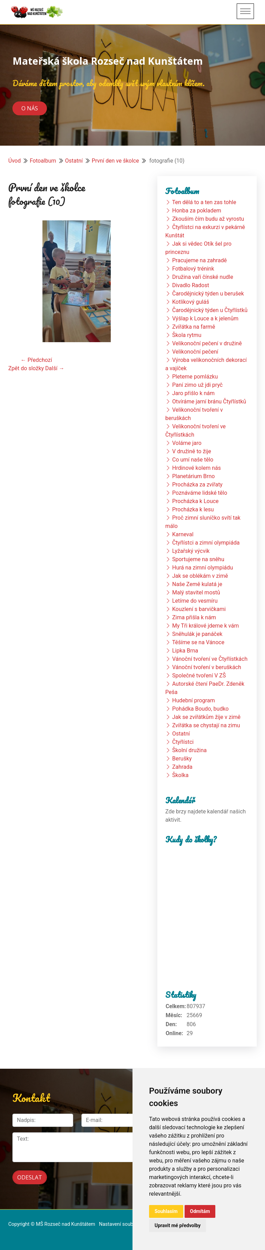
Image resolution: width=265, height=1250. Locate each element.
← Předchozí (36, 360)
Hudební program (193, 700)
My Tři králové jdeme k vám (205, 625)
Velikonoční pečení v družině (207, 343)
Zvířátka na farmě (193, 326)
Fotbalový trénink (193, 268)
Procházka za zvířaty (197, 484)
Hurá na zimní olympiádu (202, 567)
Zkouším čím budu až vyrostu (208, 219)
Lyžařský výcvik (190, 551)
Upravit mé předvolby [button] (177, 1225)
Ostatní (74, 160)
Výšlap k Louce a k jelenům (205, 318)
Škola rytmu (187, 335)
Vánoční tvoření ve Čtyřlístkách (209, 659)
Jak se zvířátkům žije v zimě (206, 717)
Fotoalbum (43, 160)
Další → (54, 368)
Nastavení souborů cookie (127, 1224)
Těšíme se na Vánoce (198, 642)
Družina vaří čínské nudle (202, 277)
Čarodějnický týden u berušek (208, 293)
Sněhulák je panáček (197, 634)
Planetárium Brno (193, 476)
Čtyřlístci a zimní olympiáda (205, 542)
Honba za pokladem (196, 210)
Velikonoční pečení (195, 351)
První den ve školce (115, 160)
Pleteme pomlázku (195, 376)
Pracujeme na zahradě (199, 260)
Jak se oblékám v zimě (200, 576)
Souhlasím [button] (166, 1211)
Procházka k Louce (195, 501)
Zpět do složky (26, 368)
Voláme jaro (187, 443)
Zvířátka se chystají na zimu (206, 725)
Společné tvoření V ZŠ (199, 675)
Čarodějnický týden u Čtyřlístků (209, 310)
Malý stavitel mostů (196, 592)
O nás (29, 108)
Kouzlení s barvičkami (199, 609)
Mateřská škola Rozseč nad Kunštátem (107, 60)
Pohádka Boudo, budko (200, 708)
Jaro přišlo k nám (193, 393)
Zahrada (182, 767)
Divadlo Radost (190, 285)
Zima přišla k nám (194, 617)
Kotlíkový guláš (190, 302)
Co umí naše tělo (192, 459)
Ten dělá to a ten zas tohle (204, 202)
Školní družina (189, 750)
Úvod (14, 160)
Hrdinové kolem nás (196, 468)
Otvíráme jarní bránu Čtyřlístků (209, 401)
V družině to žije (191, 451)
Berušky (182, 758)
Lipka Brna (185, 650)
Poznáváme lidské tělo (199, 493)
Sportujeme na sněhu (198, 559)
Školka (180, 775)
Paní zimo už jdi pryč (197, 385)
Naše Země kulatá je (197, 584)
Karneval (183, 534)
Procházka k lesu (193, 509)
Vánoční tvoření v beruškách (206, 667)
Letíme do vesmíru (195, 600)
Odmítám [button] (200, 1211)
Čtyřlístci (183, 742)
